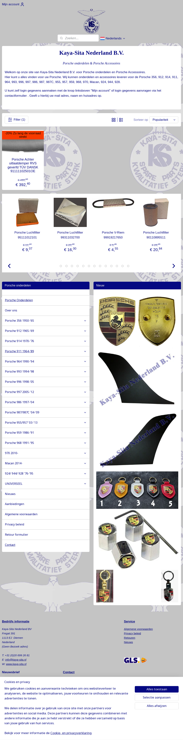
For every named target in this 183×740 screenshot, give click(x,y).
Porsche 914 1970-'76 (46, 341)
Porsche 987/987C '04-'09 (46, 412)
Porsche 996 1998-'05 (46, 382)
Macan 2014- (46, 463)
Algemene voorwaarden (21, 514)
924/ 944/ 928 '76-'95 (46, 473)
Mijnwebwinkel (152, 733)
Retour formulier (16, 535)
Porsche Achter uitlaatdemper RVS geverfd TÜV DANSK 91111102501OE (22, 165)
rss (112, 733)
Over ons (11, 310)
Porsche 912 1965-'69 (46, 331)
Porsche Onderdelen (19, 300)
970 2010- (46, 453)
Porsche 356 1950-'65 (46, 321)
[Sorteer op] (164, 120)
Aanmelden (13, 689)
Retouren (129, 637)
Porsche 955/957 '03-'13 (46, 423)
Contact (10, 545)
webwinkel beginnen (124, 733)
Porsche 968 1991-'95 (46, 443)
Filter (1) (16, 119)
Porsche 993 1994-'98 (46, 371)
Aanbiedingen (14, 504)
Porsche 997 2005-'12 (46, 392)
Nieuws (10, 494)
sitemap (105, 733)
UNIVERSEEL (46, 484)
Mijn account (13, 4)
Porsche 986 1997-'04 (46, 402)
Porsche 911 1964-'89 (46, 351)
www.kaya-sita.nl (16, 664)
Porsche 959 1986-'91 (46, 433)
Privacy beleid (14, 524)
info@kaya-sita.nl (15, 659)
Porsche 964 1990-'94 (46, 361)
